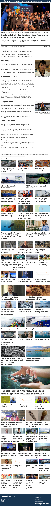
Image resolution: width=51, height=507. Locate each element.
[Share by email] (49, 46)
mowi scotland (4, 154)
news (46, 154)
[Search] (47, 1)
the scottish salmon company (18, 156)
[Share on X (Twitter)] (46, 46)
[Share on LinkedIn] (48, 46)
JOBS (27, 1)
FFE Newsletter (33, 1)
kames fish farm (13, 154)
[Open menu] (49, 1)
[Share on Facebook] (45, 46)
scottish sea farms (5, 156)
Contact (23, 1)
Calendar (40, 1)
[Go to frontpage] (8, 1)
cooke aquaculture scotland (24, 154)
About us (18, 1)
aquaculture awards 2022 (38, 154)
